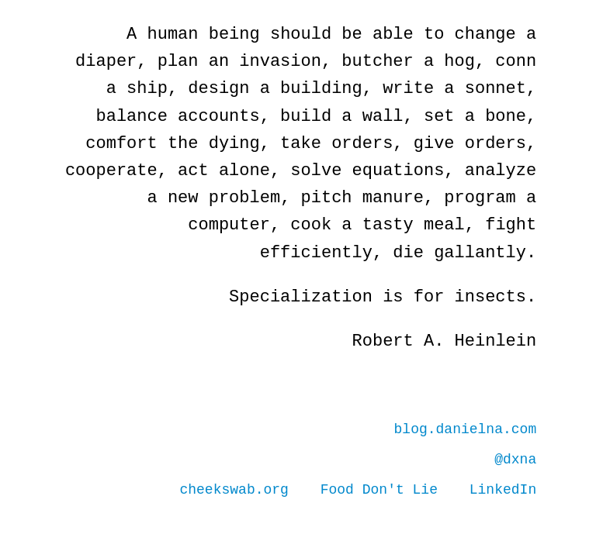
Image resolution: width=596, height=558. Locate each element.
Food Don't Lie (379, 489)
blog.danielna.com (465, 429)
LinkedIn (503, 489)
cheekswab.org (234, 489)
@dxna (515, 459)
